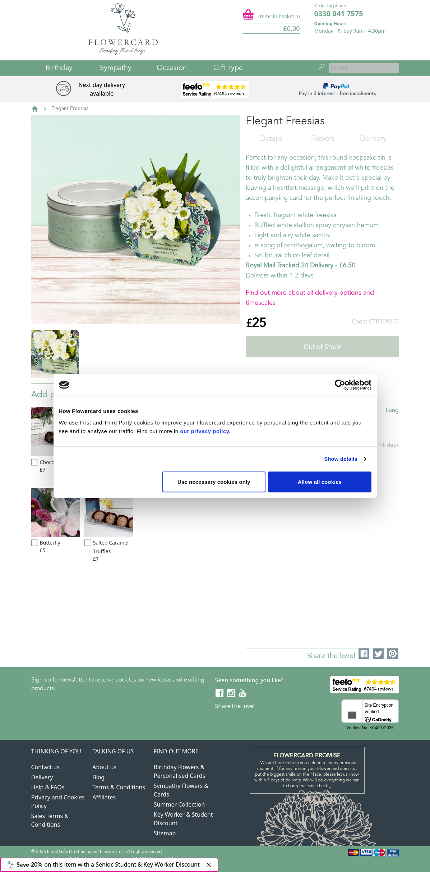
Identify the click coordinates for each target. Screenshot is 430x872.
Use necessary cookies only (213, 481)
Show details (340, 459)
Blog (98, 777)
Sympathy (115, 68)
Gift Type (228, 68)
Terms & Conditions (118, 787)
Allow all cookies (320, 481)
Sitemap (165, 833)
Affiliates (104, 797)
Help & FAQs (48, 787)
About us (104, 767)
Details (271, 139)
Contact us (45, 767)
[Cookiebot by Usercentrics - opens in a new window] (340, 385)
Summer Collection (179, 804)
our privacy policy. (205, 431)
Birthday (59, 68)
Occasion (172, 68)
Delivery (373, 139)
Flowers (322, 139)
